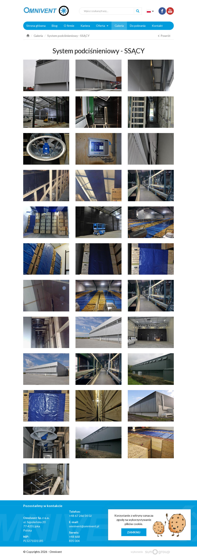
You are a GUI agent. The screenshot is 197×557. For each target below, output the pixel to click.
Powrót (164, 35)
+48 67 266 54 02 (80, 515)
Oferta (102, 25)
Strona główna (36, 25)
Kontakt (157, 25)
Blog (55, 25)
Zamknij (133, 532)
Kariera (85, 25)
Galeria (119, 25)
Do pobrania (138, 25)
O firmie (69, 25)
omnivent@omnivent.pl (84, 526)
